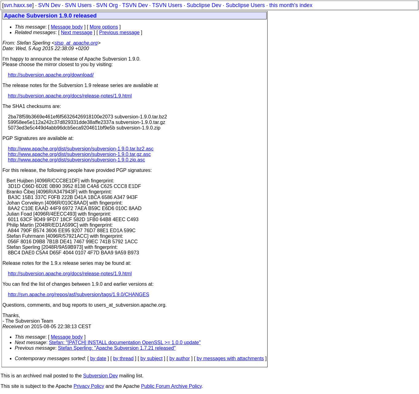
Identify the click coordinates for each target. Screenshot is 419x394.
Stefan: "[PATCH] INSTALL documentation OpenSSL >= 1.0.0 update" (125, 342)
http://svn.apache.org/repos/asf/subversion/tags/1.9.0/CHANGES (78, 294)
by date (98, 358)
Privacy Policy (88, 386)
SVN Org (107, 5)
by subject (151, 358)
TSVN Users (167, 5)
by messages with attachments (230, 358)
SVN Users (78, 5)
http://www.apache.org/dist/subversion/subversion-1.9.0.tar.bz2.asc (81, 148)
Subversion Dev (100, 375)
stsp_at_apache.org (76, 43)
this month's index (290, 5)
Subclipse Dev (204, 5)
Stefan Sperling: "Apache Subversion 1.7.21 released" (117, 348)
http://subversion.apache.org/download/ (51, 75)
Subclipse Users (245, 5)
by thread (123, 358)
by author (179, 358)
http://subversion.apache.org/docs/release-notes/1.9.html (70, 95)
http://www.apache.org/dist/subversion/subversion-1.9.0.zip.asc (76, 159)
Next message (76, 32)
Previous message (119, 32)
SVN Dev (49, 5)
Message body (67, 27)
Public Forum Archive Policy (171, 386)
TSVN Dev (135, 5)
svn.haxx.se (18, 5)
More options (104, 27)
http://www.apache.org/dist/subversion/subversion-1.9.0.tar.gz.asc (79, 154)
